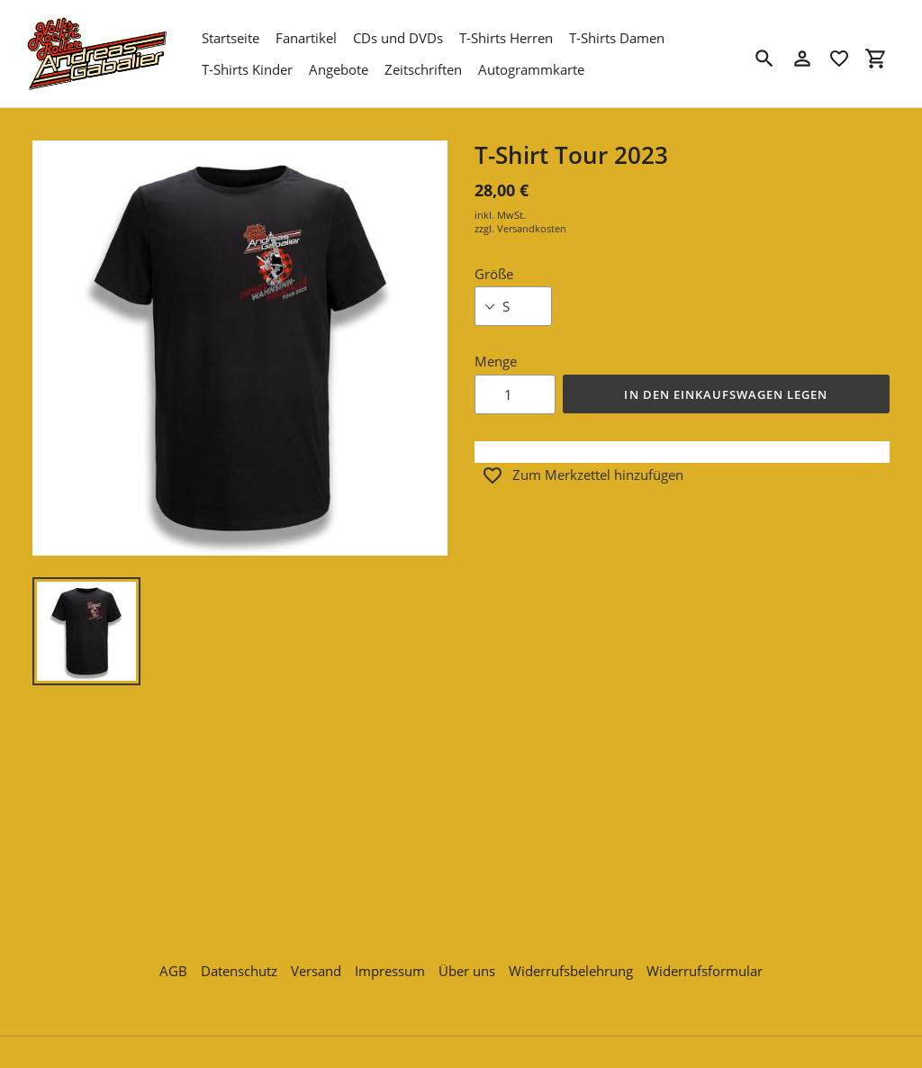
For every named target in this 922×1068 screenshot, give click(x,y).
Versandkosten (531, 228)
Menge (496, 361)
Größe (494, 274)
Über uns (466, 961)
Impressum (390, 961)
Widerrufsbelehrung (571, 961)
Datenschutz (239, 961)
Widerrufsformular (704, 961)
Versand (316, 961)
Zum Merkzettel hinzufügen (582, 475)
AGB (173, 961)
